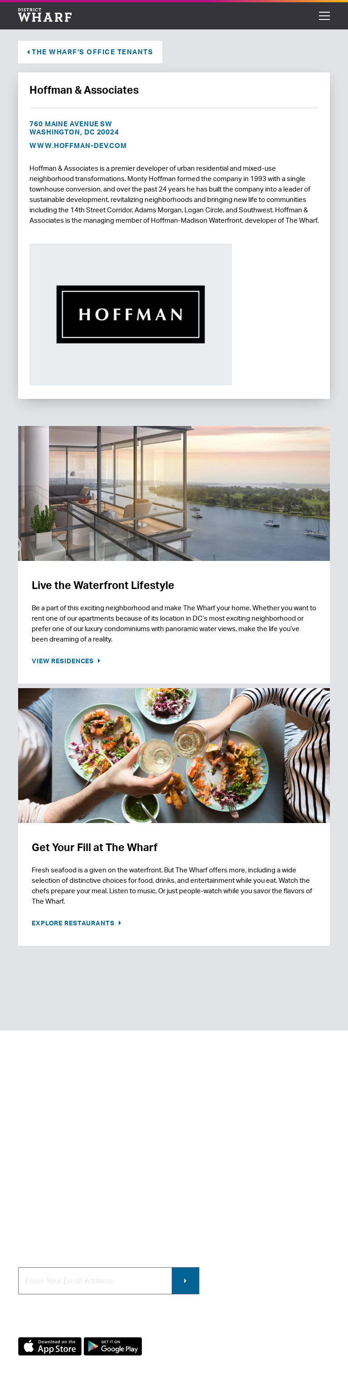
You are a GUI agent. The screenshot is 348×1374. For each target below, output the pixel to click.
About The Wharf (45, 1146)
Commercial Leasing (211, 1177)
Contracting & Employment (222, 1162)
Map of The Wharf (46, 1207)
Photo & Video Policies (215, 1192)
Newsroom (35, 1177)
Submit (185, 1281)
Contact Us (36, 1162)
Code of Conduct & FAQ (55, 1222)
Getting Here (39, 1192)
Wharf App (196, 1207)
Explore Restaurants (74, 923)
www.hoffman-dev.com (78, 146)
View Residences (64, 661)
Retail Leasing (201, 1146)
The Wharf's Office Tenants (92, 52)
